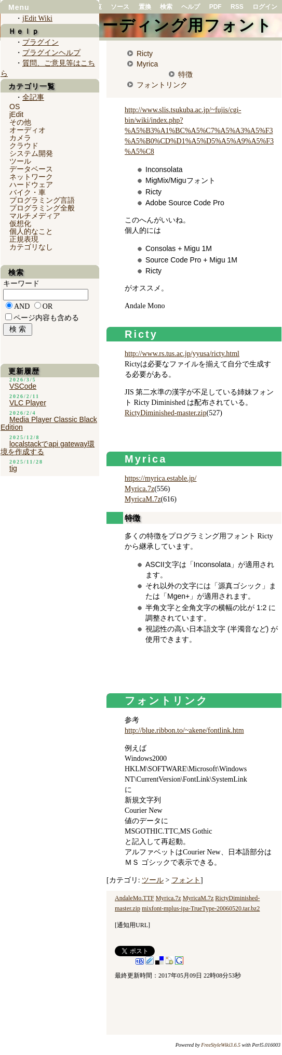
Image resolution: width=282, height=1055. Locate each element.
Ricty (145, 53)
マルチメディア (34, 216)
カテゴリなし (31, 247)
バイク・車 (27, 192)
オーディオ (27, 130)
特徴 (185, 74)
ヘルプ (190, 6)
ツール (153, 880)
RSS (237, 6)
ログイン (264, 6)
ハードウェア (31, 184)
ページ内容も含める (46, 318)
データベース (31, 169)
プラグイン (40, 42)
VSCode (22, 386)
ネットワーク (31, 177)
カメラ (20, 138)
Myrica (147, 64)
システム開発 (31, 153)
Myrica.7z (139, 489)
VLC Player (27, 403)
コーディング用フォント (179, 25)
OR (47, 306)
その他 (20, 122)
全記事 (33, 97)
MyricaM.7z (143, 499)
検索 (166, 6)
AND (22, 306)
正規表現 (23, 239)
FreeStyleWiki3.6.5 (220, 1045)
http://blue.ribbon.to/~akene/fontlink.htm (184, 730)
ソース (120, 6)
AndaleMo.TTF (134, 898)
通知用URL (132, 925)
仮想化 (20, 223)
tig (13, 468)
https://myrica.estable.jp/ (160, 478)
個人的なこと (31, 231)
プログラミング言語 (42, 200)
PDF (215, 6)
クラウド (23, 145)
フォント (185, 880)
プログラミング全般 (42, 208)
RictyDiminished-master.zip (165, 413)
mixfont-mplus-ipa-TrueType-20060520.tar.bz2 (201, 908)
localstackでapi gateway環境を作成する (48, 448)
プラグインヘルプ (51, 53)
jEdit (16, 114)
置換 (145, 6)
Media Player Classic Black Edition (49, 423)
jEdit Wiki (37, 18)
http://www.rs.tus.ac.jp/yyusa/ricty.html (182, 354)
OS (14, 106)
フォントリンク (162, 85)
